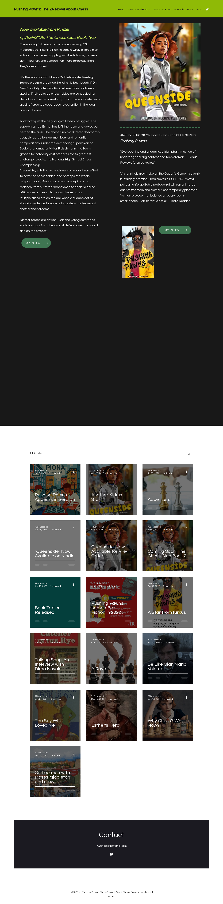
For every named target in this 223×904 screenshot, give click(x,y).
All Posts (36, 453)
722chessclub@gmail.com (111, 846)
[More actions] (75, 472)
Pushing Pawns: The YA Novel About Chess (51, 9)
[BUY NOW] (36, 243)
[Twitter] (207, 9)
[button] (189, 454)
